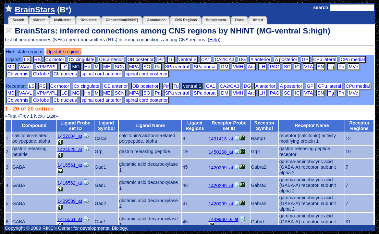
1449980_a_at (223, 219)
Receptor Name (312, 125)
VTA (308, 66)
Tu (171, 59)
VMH (238, 66)
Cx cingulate (81, 59)
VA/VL (25, 66)
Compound (34, 125)
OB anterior (111, 59)
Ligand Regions (195, 125)
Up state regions (64, 51)
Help (214, 39)
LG (64, 66)
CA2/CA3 (224, 59)
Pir (161, 59)
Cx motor (54, 59)
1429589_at (69, 201)
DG (242, 59)
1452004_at (69, 136)
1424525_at (69, 149)
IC (297, 66)
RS (37, 59)
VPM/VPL (47, 66)
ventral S (187, 59)
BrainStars (35, 9)
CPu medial (353, 59)
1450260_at (221, 152)
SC (287, 66)
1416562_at (69, 183)
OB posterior (141, 59)
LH (262, 66)
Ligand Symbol (106, 125)
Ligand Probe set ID (75, 125)
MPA (134, 66)
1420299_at (221, 167)
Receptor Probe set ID (229, 125)
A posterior (286, 59)
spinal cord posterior (147, 73)
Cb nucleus (65, 73)
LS (27, 59)
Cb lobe (41, 73)
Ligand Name (150, 125)
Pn (341, 66)
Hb (87, 66)
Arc (251, 66)
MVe (353, 66)
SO (146, 66)
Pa (158, 66)
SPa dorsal (205, 66)
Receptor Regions (359, 125)
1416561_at (69, 165)
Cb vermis (18, 73)
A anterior (261, 59)
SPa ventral (177, 66)
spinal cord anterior (101, 73)
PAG (274, 66)
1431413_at (221, 138)
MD (11, 66)
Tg (331, 66)
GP (305, 59)
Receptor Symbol (264, 125)
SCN (120, 66)
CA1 (205, 59)
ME (106, 66)
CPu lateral (324, 59)
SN (320, 66)
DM (224, 66)
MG (75, 93)
